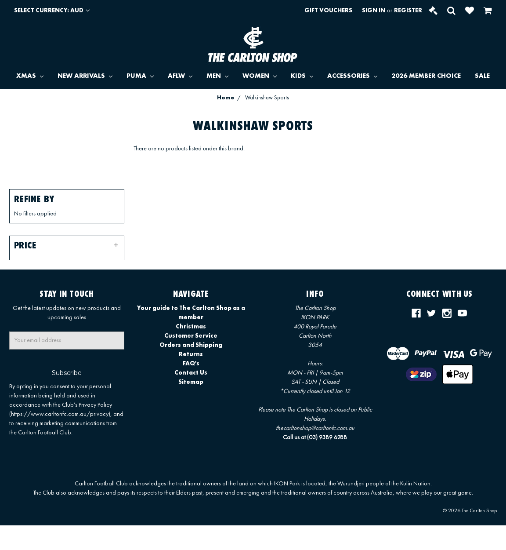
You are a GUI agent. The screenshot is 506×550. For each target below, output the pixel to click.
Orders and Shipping (190, 345)
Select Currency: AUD (52, 10)
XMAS (29, 76)
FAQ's (191, 364)
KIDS (302, 76)
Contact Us (190, 373)
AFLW (180, 76)
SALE (482, 76)
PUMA (140, 76)
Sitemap (190, 382)
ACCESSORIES (352, 76)
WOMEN (259, 76)
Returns (191, 354)
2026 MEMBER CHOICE (426, 76)
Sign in (373, 10)
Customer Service (190, 336)
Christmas (191, 327)
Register (408, 10)
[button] (66, 245)
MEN (217, 76)
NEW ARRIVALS (85, 76)
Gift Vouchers (328, 10)
